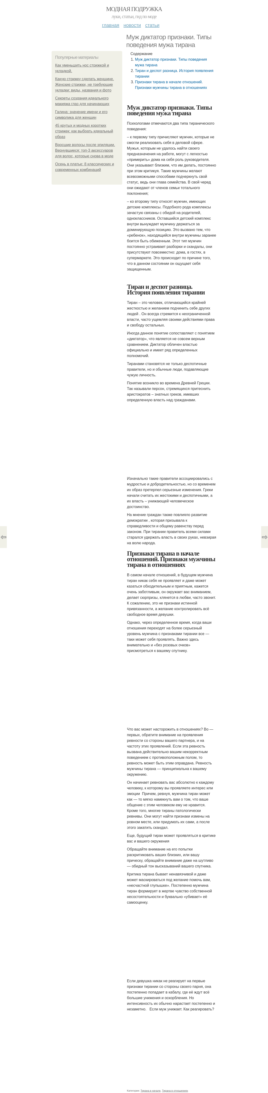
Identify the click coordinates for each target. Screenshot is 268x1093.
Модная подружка (134, 9)
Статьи (152, 25)
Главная (110, 25)
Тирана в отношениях (175, 1090)
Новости (132, 25)
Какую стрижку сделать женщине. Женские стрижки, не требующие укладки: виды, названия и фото (84, 84)
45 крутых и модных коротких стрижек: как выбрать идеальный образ (84, 131)
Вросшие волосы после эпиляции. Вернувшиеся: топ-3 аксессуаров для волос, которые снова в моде (85, 150)
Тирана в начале (151, 1090)
